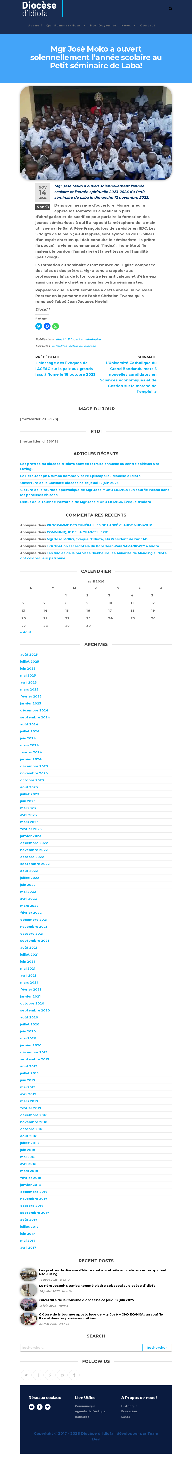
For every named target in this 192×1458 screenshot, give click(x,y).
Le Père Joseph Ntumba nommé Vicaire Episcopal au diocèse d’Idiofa (80, 476)
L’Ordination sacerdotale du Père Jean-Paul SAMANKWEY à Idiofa (103, 546)
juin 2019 (27, 1080)
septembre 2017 (34, 1213)
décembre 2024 (34, 710)
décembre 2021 (33, 920)
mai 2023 (28, 808)
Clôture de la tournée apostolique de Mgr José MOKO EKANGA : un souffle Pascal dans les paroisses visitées (101, 1316)
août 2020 (29, 1017)
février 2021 (30, 989)
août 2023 (29, 787)
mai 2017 (27, 1241)
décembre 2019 (33, 1052)
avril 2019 (28, 1094)
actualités (59, 346)
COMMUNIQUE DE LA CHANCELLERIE (77, 532)
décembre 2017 (33, 1192)
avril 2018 (28, 1164)
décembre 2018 (34, 1115)
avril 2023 (28, 815)
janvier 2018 (30, 1185)
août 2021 (28, 948)
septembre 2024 (35, 717)
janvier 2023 (30, 836)
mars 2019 (29, 1101)
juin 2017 (27, 1234)
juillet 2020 (29, 1024)
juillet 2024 (30, 731)
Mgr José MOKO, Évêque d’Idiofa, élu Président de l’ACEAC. (97, 539)
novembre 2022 (34, 850)
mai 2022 (28, 892)
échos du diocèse (82, 346)
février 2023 (31, 829)
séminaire (93, 339)
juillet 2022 (29, 878)
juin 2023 (28, 801)
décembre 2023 (34, 766)
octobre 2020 (32, 1003)
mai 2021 (27, 968)
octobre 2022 (32, 857)
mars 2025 (29, 689)
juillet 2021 (29, 954)
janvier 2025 (30, 703)
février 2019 (30, 1108)
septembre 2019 (34, 1059)
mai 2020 (28, 1038)
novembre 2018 (33, 1122)
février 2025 (30, 696)
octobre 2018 (32, 1129)
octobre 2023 (32, 780)
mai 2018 (28, 1157)
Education (75, 339)
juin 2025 (27, 668)
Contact (148, 25)
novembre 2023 (34, 773)
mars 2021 (29, 982)
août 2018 (28, 1136)
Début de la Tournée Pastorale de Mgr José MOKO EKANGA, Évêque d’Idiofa (85, 502)
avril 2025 (28, 682)
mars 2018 (29, 1171)
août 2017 (28, 1220)
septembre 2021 (34, 941)
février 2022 (31, 913)
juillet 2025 (29, 661)
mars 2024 (29, 745)
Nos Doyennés (103, 25)
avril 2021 (28, 975)
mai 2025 (28, 675)
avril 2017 (28, 1248)
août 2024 (29, 724)
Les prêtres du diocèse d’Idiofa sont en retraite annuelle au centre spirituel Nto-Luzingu (102, 1272)
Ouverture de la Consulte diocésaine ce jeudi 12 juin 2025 (69, 483)
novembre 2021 (33, 927)
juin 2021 (27, 961)
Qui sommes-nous (63, 25)
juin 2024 (28, 738)
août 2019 (28, 1066)
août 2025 (29, 654)
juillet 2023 (29, 794)
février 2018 (30, 1178)
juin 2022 (28, 885)
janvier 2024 (31, 759)
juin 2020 (28, 1031)
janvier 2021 (30, 996)
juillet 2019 (29, 1073)
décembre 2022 (34, 843)
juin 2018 (27, 1150)
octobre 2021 (31, 934)
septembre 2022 (35, 864)
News (126, 25)
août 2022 (29, 871)
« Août (25, 632)
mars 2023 (29, 822)
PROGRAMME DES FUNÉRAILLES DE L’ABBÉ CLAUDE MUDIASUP (99, 525)
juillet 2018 (29, 1143)
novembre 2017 (33, 1199)
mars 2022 (29, 906)
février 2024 (31, 752)
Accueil (35, 25)
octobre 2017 (31, 1206)
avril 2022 (28, 899)
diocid (60, 339)
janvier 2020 (30, 1045)
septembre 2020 (35, 1010)
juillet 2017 (29, 1227)
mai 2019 (27, 1087)
